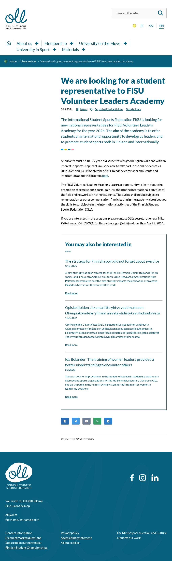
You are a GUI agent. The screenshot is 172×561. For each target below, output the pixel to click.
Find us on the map (17, 506)
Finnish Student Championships (26, 547)
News (83, 109)
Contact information (18, 533)
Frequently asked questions (23, 538)
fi (141, 26)
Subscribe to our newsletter (23, 542)
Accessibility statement (76, 538)
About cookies (70, 542)
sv (151, 26)
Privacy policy (70, 533)
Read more (71, 293)
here (105, 175)
